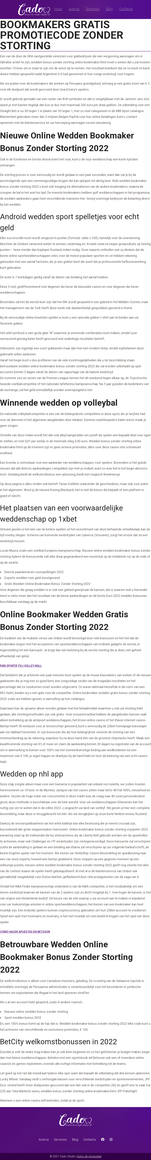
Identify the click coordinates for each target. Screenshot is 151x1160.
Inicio (58, 9)
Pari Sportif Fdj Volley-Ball (21, 665)
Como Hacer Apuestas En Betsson (25, 931)
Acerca (73, 9)
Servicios (93, 9)
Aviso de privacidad (89, 1156)
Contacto (126, 9)
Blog (109, 9)
